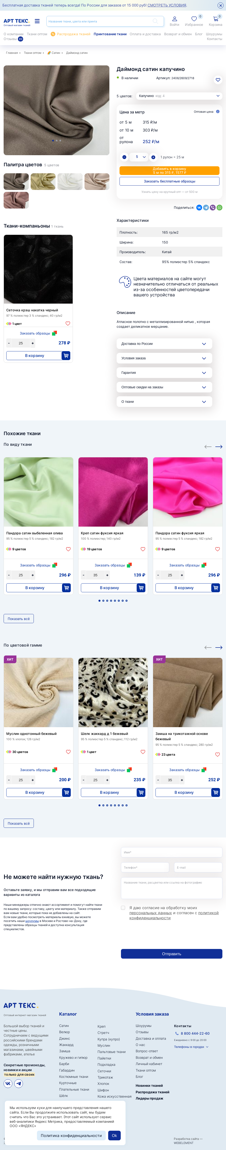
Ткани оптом (37, 34)
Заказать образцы (35, 333)
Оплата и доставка (145, 34)
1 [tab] (53, 140)
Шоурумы (214, 34)
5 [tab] (115, 601)
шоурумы (32, 921)
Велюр (64, 1032)
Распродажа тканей (73, 34)
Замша (64, 1051)
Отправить (171, 954)
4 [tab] (111, 601)
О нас (140, 1045)
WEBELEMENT (184, 1143)
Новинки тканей (149, 1085)
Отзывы (13, 38)
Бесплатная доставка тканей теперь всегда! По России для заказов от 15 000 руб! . (94, 5)
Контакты (214, 39)
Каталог (68, 1014)
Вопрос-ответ (147, 1051)
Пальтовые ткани (112, 1052)
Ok (114, 1136)
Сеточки (104, 1071)
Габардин (67, 1070)
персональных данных (150, 912)
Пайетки (104, 1058)
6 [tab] (119, 601)
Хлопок (103, 1083)
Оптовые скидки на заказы (142, 387)
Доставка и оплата (151, 1038)
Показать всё (19, 619)
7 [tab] (123, 601)
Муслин (104, 1045)
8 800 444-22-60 (195, 1033)
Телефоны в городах (189, 1047)
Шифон (103, 1090)
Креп (102, 1026)
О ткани (127, 402)
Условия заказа (133, 358)
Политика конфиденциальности (71, 1135)
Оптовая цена (206, 112)
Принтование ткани (110, 34)
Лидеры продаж (149, 1098)
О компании (13, 34)
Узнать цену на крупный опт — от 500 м (169, 192)
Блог (199, 34)
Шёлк (63, 1096)
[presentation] (157, 934)
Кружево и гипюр (73, 1057)
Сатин (56, 53)
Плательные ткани (74, 1089)
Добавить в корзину (169, 170)
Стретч (103, 1033)
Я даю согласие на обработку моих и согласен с (174, 912)
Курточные (68, 1083)
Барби (64, 1064)
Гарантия (128, 373)
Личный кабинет (149, 1064)
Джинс (64, 1038)
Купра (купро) (109, 1039)
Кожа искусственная (115, 1096)
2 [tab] (56, 140)
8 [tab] (126, 601)
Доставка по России (137, 344)
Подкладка (106, 1064)
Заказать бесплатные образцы (169, 181)
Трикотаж (105, 1077)
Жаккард (66, 1045)
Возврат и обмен (178, 34)
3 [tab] (60, 140)
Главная (12, 53)
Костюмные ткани (73, 1076)
